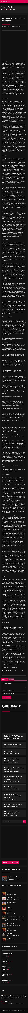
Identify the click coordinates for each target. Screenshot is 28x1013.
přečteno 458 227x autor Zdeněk (14, 736)
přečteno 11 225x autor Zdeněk (14, 779)
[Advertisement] (14, 45)
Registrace (6, 862)
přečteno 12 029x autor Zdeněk (14, 769)
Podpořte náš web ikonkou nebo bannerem (15, 1003)
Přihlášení (15, 862)
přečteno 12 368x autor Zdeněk (14, 760)
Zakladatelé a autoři (8, 1001)
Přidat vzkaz (11, 679)
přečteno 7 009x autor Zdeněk (14, 805)
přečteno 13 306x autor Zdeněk (14, 752)
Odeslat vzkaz (6, 697)
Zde (3, 670)
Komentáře (4, 679)
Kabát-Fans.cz (6, 1)
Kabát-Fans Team (9, 1010)
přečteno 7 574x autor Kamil (14, 797)
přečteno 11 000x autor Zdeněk (14, 787)
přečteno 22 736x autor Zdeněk (14, 745)
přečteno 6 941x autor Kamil (14, 813)
